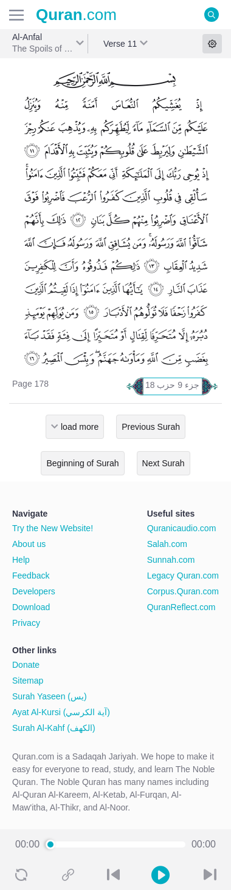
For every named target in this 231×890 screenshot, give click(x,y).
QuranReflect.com (181, 607)
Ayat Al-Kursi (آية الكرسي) (61, 712)
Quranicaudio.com (181, 528)
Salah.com (167, 544)
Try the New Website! (52, 528)
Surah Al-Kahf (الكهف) (53, 728)
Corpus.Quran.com (183, 591)
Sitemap (27, 680)
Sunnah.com (171, 560)
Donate (26, 665)
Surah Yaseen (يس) (49, 696)
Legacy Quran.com (183, 575)
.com (76, 14)
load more (79, 427)
